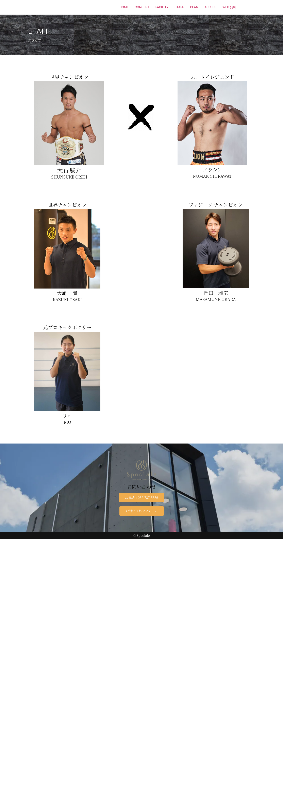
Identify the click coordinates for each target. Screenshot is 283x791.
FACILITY (162, 7)
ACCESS (210, 7)
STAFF (179, 7)
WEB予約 (229, 7)
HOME (124, 7)
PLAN (194, 7)
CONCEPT (142, 7)
